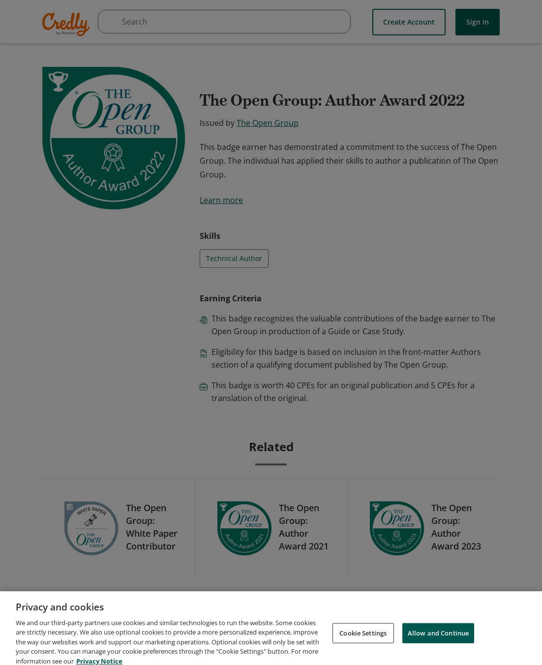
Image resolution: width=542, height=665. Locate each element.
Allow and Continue (438, 643)
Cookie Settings (363, 643)
